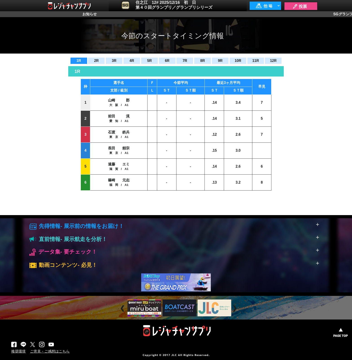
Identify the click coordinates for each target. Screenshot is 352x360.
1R (78, 61)
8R (202, 61)
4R (132, 61)
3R (114, 61)
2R (96, 61)
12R (273, 61)
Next (235, 309)
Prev (123, 309)
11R (255, 61)
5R (149, 61)
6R (167, 61)
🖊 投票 (300, 6)
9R (220, 61)
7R (185, 61)
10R (238, 61)
